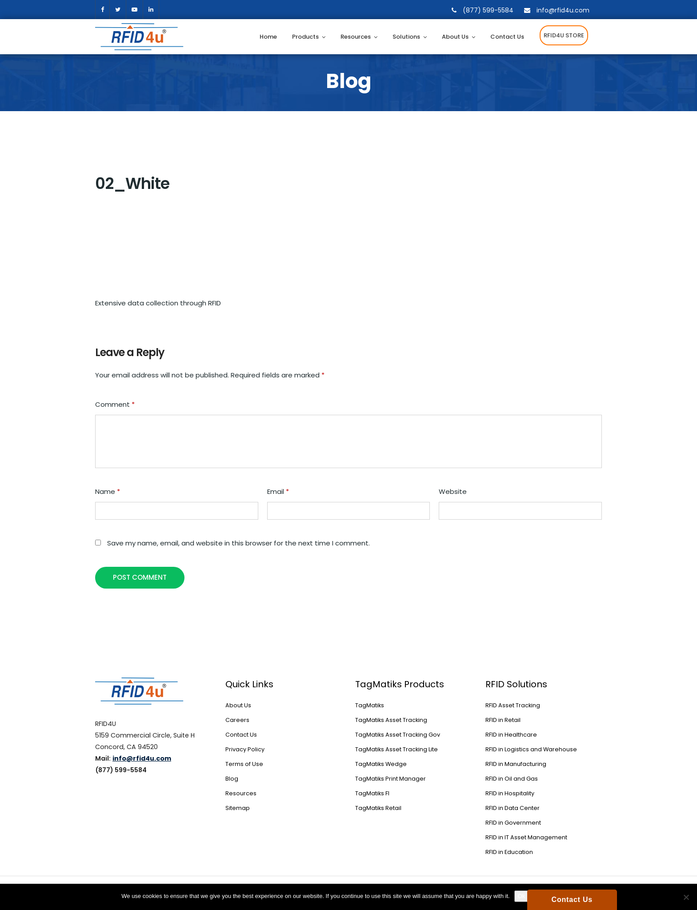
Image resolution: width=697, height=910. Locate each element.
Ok (521, 896)
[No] (685, 897)
